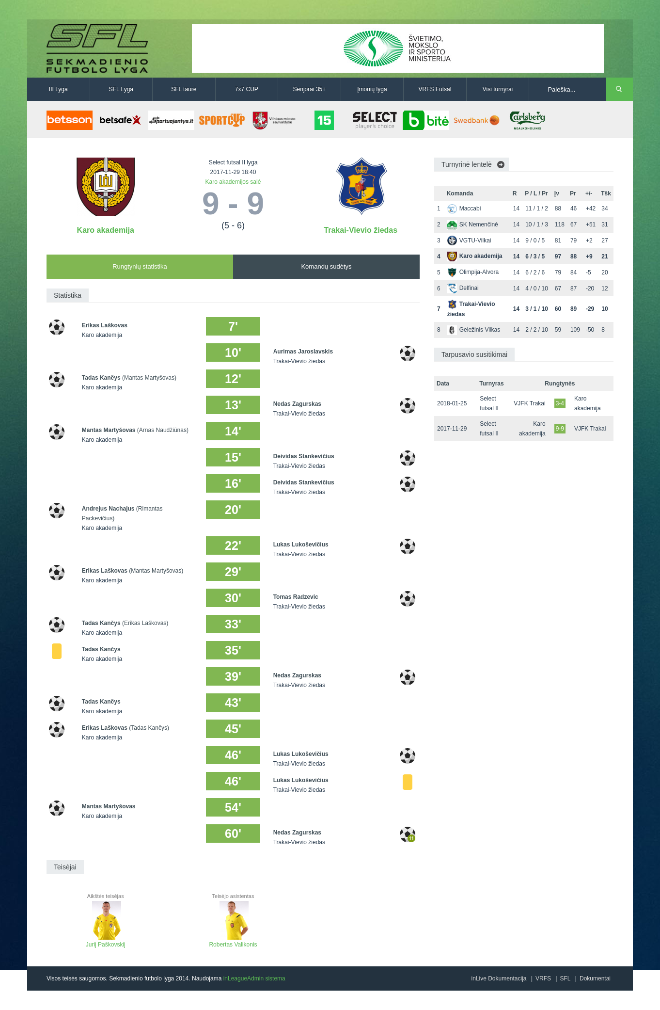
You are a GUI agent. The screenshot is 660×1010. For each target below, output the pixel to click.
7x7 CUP (246, 89)
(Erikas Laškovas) (145, 623)
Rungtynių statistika (139, 266)
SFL (565, 978)
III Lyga (58, 89)
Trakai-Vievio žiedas (360, 230)
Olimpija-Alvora (473, 272)
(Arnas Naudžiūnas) (163, 430)
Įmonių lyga (372, 89)
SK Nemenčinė (472, 224)
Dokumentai (595, 978)
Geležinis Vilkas (473, 329)
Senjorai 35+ (309, 89)
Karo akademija (105, 230)
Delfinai (463, 288)
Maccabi (464, 208)
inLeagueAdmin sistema (254, 978)
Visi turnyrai (498, 89)
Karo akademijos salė (233, 181)
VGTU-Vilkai (469, 240)
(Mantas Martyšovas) (149, 377)
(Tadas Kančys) (149, 727)
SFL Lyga (121, 89)
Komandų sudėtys (326, 266)
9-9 (560, 428)
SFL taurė (183, 89)
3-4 (560, 403)
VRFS (543, 978)
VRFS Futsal (434, 89)
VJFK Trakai (529, 403)
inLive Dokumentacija (498, 978)
